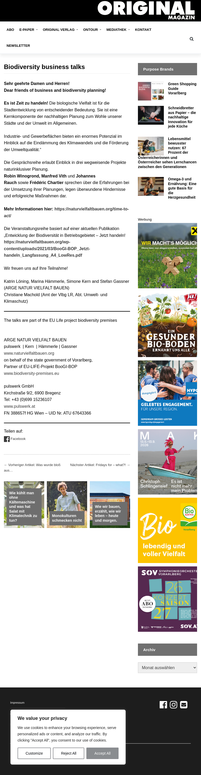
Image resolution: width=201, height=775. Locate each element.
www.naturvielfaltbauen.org (29, 353)
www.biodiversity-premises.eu (31, 373)
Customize (34, 753)
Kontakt (143, 30)
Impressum (17, 702)
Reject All (68, 753)
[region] (68, 737)
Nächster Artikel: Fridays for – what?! (100, 465)
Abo (10, 30)
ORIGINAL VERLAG (59, 30)
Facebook (15, 439)
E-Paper (27, 30)
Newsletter (18, 46)
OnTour (91, 30)
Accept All (102, 753)
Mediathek (117, 30)
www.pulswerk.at (19, 406)
